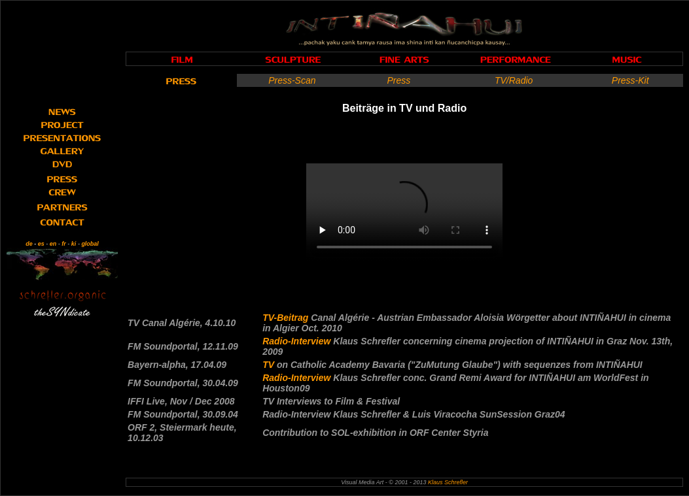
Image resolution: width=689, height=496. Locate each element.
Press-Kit (630, 80)
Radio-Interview (297, 341)
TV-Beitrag (286, 317)
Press (398, 80)
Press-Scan (291, 80)
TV (269, 364)
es (41, 243)
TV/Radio (514, 80)
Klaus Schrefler (448, 482)
